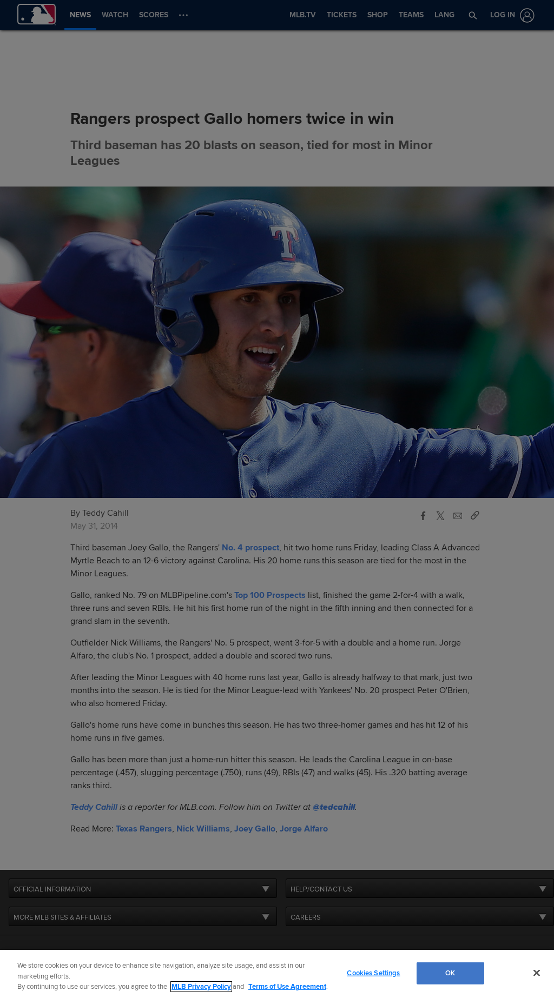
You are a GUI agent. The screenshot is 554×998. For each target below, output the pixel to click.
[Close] (537, 972)
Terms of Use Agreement (287, 986)
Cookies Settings (373, 972)
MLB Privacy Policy (201, 986)
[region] (277, 974)
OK (450, 972)
